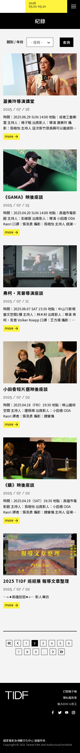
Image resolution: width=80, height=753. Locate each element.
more (9, 136)
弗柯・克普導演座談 (23, 293)
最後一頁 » (61, 652)
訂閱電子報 (70, 691)
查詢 (66, 42)
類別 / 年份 (15, 41)
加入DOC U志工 (67, 704)
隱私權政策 (70, 698)
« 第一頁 (9, 643)
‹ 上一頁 (18, 643)
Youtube (66, 712)
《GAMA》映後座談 (23, 197)
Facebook (52, 712)
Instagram (73, 712)
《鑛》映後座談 (19, 485)
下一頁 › (53, 652)
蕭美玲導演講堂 (19, 101)
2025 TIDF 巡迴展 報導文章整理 (36, 581)
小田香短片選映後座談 (25, 389)
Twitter (59, 712)
